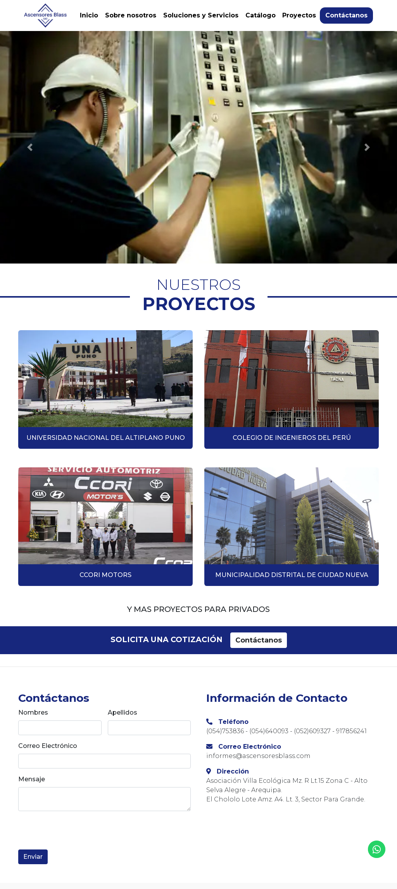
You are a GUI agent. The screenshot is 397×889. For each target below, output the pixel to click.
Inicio (89, 15)
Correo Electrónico (47, 745)
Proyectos (299, 15)
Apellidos (122, 712)
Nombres (33, 712)
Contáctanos (346, 15)
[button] (30, 147)
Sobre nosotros (130, 15)
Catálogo (260, 15)
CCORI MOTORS (105, 575)
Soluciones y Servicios (200, 15)
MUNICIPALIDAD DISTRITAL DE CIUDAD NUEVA (291, 575)
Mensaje (31, 779)
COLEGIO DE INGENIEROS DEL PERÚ (292, 437)
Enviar (33, 856)
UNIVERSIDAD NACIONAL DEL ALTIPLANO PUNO (105, 437)
